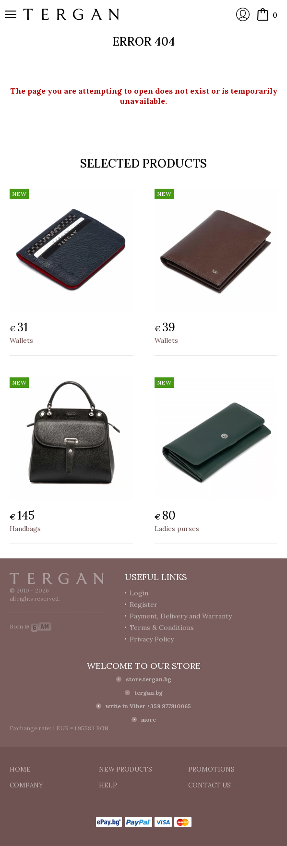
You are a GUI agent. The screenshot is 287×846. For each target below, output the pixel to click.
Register (143, 604)
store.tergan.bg (148, 679)
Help (108, 785)
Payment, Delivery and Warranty (181, 616)
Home (20, 769)
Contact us (209, 785)
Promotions (211, 769)
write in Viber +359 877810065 (148, 706)
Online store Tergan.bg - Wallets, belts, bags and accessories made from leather (71, 14)
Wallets (21, 340)
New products (125, 769)
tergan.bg (148, 692)
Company (26, 785)
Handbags (25, 528)
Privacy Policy (152, 639)
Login (243, 14)
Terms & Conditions (162, 627)
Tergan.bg (57, 578)
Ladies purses (177, 528)
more (148, 719)
